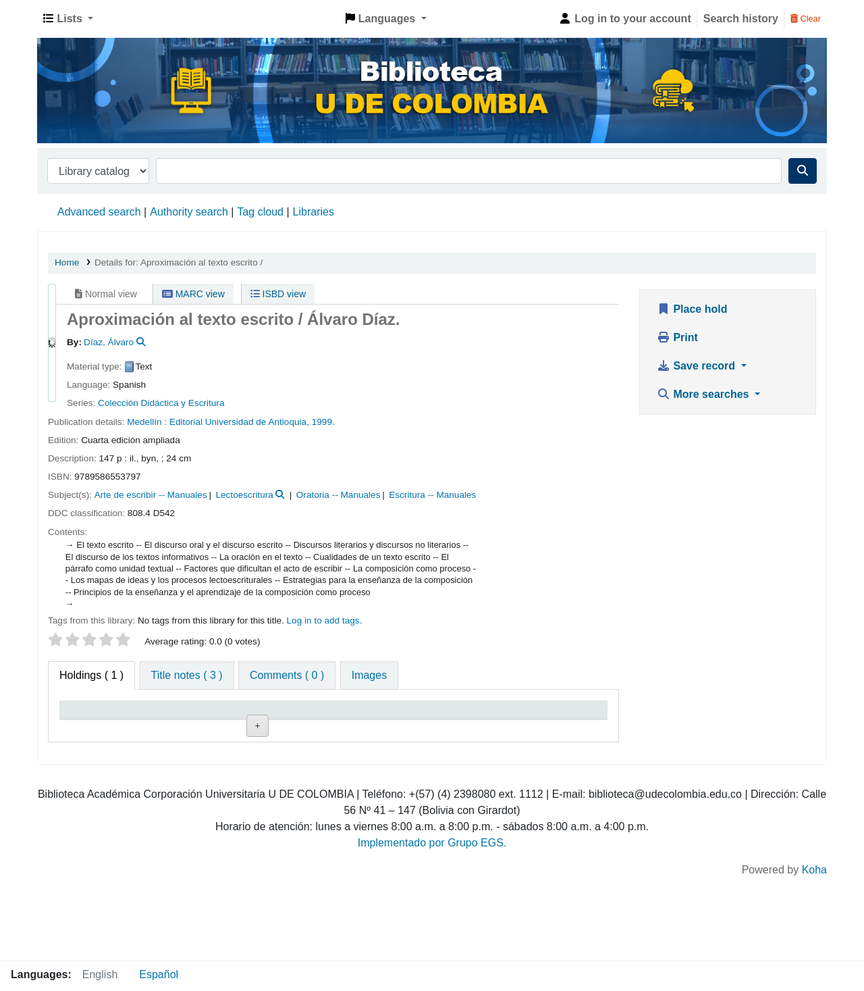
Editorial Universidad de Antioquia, (240, 422)
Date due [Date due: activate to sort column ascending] (557, 728)
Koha (814, 952)
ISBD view (278, 293)
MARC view (193, 293)
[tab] (187, 675)
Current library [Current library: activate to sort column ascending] (164, 722)
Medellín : (148, 422)
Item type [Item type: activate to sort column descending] (89, 728)
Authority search (189, 212)
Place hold (692, 309)
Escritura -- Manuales (432, 495)
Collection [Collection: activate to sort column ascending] (248, 728)
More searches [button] (704, 394)
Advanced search (99, 212)
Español (158, 974)
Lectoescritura (244, 495)
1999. (323, 422)
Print (677, 337)
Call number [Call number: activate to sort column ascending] (331, 728)
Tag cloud (260, 212)
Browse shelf (333, 773)
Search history (740, 18)
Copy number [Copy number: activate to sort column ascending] (398, 722)
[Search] (802, 171)
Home (67, 262)
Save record (697, 366)
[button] (68, 18)
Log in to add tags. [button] (324, 620)
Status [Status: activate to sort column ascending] (474, 728)
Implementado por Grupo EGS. (432, 925)
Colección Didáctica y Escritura (161, 403)
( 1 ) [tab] (91, 675)
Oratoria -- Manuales (338, 495)
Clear (805, 19)
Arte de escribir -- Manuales (150, 495)
